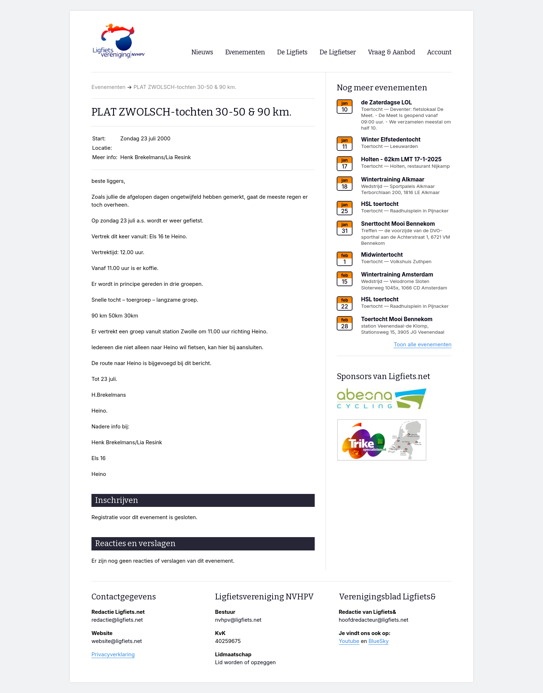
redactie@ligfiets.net (117, 620)
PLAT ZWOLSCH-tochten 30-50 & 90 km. (185, 87)
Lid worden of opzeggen (245, 662)
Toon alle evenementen (423, 344)
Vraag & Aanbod (391, 52)
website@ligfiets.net (116, 641)
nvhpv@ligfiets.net (238, 620)
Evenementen (108, 87)
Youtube (349, 641)
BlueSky (378, 641)
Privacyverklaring (113, 654)
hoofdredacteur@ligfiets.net (373, 620)
